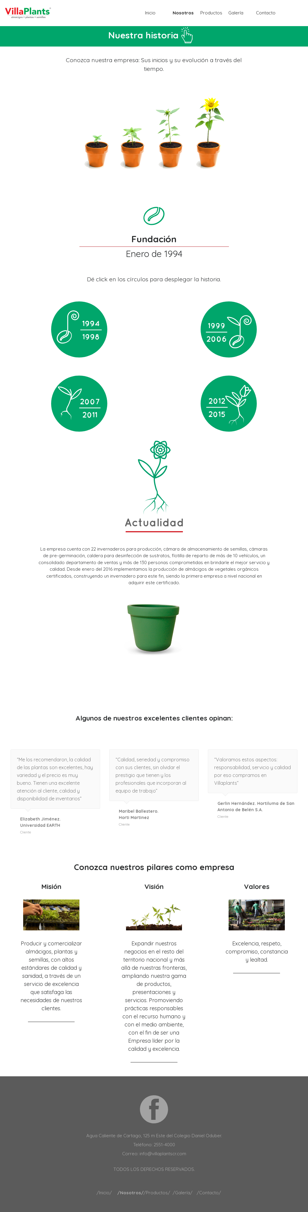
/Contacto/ (209, 1192)
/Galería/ (182, 1192)
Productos (211, 13)
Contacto (266, 13)
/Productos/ (156, 1192)
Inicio (150, 13)
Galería (235, 13)
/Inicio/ (104, 1192)
